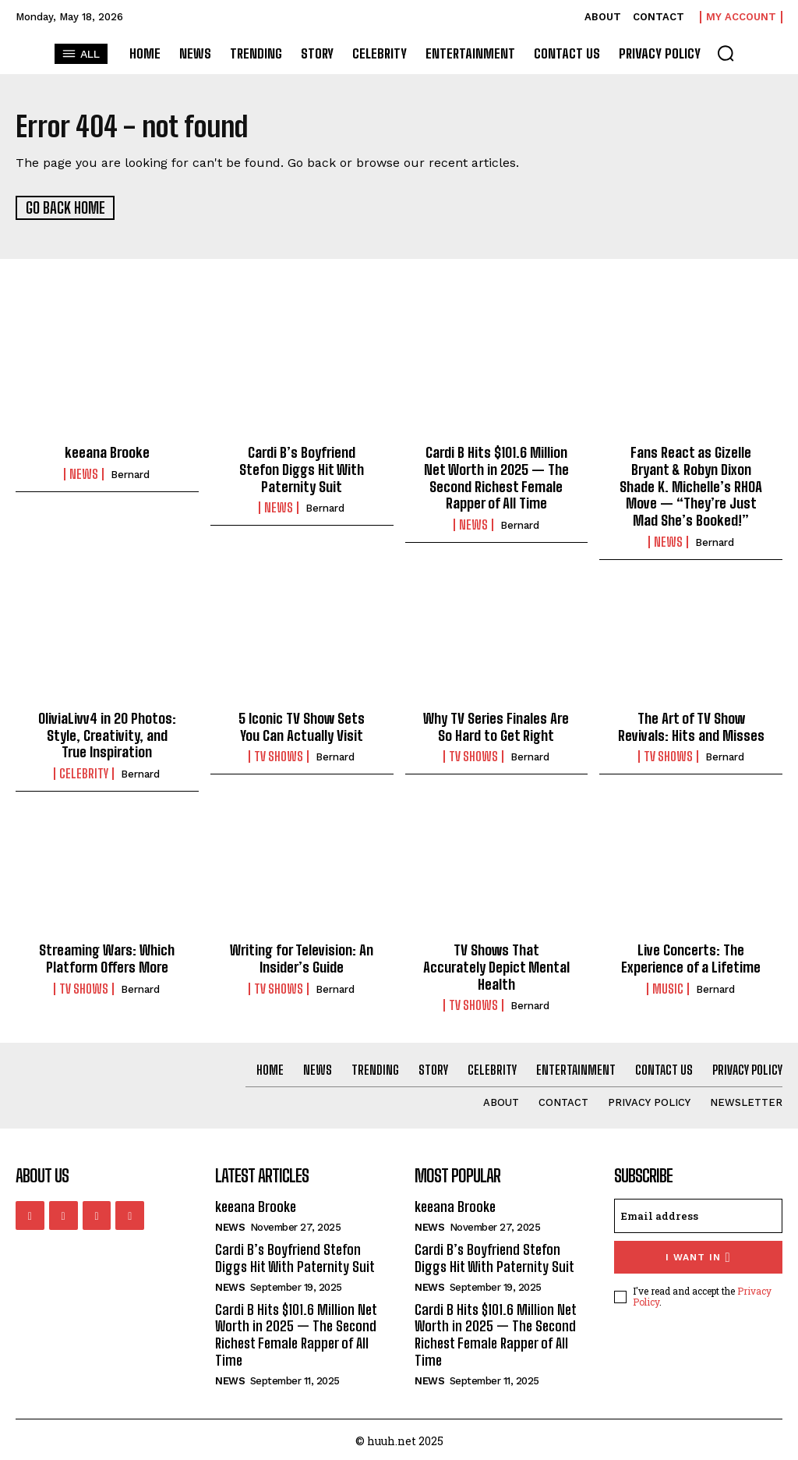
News (83, 473)
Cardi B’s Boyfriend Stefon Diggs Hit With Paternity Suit (302, 468)
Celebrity (83, 772)
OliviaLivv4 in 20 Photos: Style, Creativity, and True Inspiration (106, 733)
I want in (698, 1254)
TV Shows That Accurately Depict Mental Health (496, 965)
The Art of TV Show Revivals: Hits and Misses (691, 725)
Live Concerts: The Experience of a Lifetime (691, 957)
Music (667, 986)
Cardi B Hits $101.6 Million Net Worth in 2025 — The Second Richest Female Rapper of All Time (496, 477)
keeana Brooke (107, 451)
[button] (725, 53)
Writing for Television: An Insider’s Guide (302, 957)
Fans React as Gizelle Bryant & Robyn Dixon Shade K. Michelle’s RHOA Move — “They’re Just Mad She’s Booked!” (691, 485)
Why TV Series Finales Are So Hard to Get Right (496, 725)
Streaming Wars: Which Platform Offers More (107, 957)
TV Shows (278, 755)
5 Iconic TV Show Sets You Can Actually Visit (302, 725)
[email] (698, 1213)
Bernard (130, 474)
